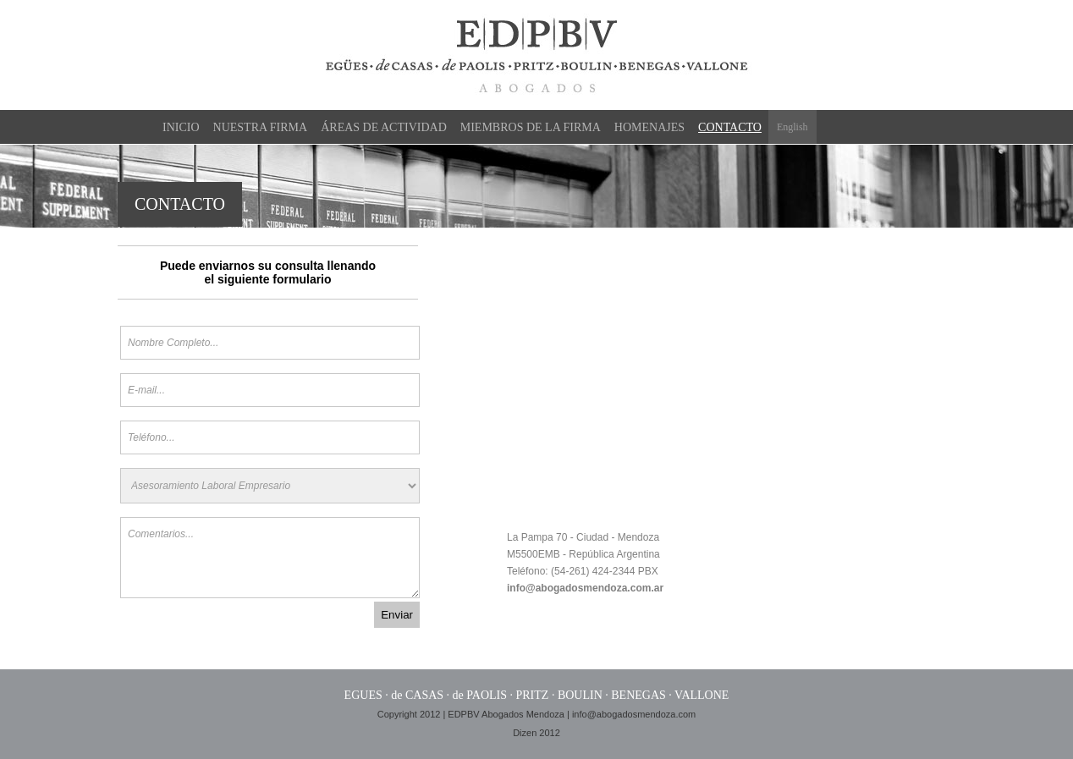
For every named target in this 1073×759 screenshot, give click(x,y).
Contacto (730, 127)
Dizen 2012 (536, 733)
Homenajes (649, 127)
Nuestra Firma (260, 127)
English (792, 127)
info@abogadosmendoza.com (634, 714)
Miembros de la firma (530, 127)
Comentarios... (270, 557)
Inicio (181, 127)
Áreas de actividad (384, 127)
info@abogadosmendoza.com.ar (585, 588)
